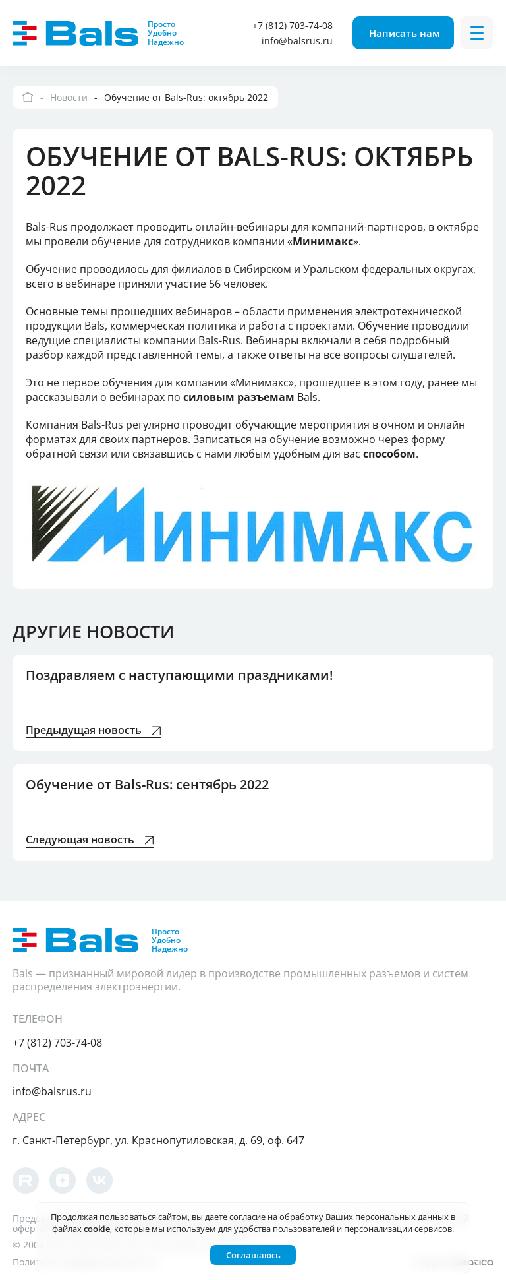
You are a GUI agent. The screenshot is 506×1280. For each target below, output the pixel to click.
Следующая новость (90, 840)
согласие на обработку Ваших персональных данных (339, 1217)
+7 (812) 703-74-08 (292, 25)
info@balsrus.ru (297, 41)
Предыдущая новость (93, 731)
